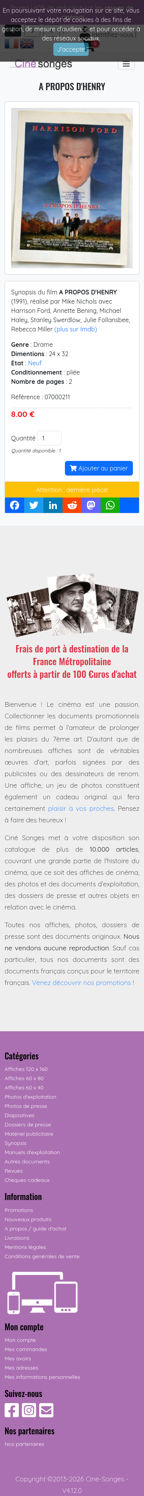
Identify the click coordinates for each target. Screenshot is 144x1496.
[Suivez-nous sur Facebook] (12, 1414)
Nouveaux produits (28, 1219)
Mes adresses (21, 1367)
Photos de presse (26, 1106)
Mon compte (20, 1339)
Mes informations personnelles (42, 1376)
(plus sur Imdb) (75, 329)
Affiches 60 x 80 (24, 1078)
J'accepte (71, 49)
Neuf (35, 363)
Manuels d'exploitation (32, 1152)
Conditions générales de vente (42, 1256)
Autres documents (27, 1161)
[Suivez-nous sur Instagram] (29, 1414)
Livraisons (17, 1237)
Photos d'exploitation (30, 1096)
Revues (14, 1170)
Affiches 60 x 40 (24, 1087)
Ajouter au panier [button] (99, 468)
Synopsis (15, 1143)
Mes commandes (26, 1349)
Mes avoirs (18, 1358)
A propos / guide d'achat (35, 1228)
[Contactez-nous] (46, 1414)
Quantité (23, 438)
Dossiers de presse (28, 1124)
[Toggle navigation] (126, 64)
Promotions (19, 1210)
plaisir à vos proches (81, 808)
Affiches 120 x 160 (26, 1069)
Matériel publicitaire (29, 1133)
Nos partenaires (24, 1444)
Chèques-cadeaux (27, 1180)
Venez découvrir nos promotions (81, 982)
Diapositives (20, 1115)
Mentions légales (25, 1247)
